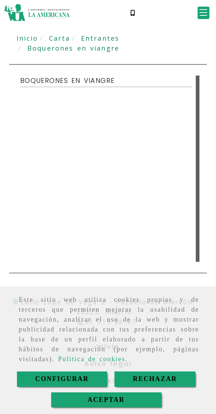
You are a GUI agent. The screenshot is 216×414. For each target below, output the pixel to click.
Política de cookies (91, 359)
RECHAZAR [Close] (155, 378)
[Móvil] (132, 12)
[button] (203, 13)
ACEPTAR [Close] (106, 399)
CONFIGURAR (62, 378)
